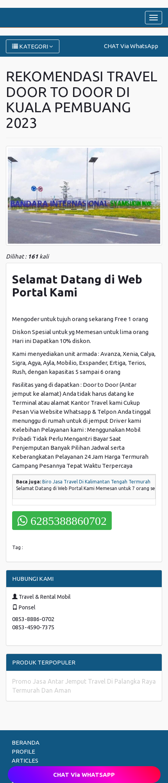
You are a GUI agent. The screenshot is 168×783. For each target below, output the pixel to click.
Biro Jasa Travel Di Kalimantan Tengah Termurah (96, 481)
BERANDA (25, 742)
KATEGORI (32, 46)
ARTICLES (25, 760)
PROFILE (23, 751)
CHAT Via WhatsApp (131, 46)
